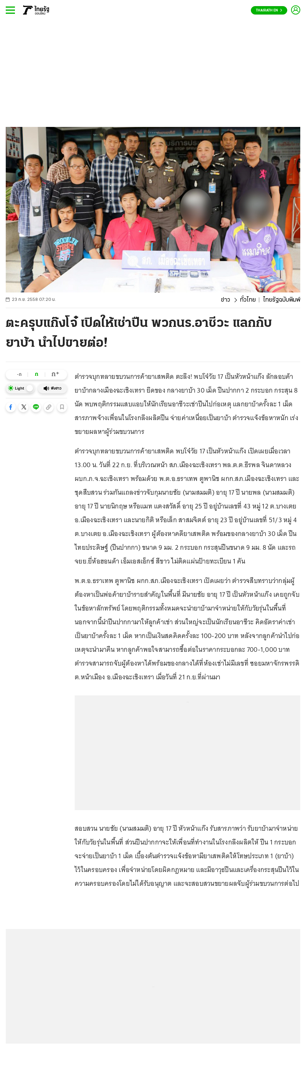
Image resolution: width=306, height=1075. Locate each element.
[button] (11, 407)
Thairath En (269, 10)
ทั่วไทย (248, 300)
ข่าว (225, 300)
